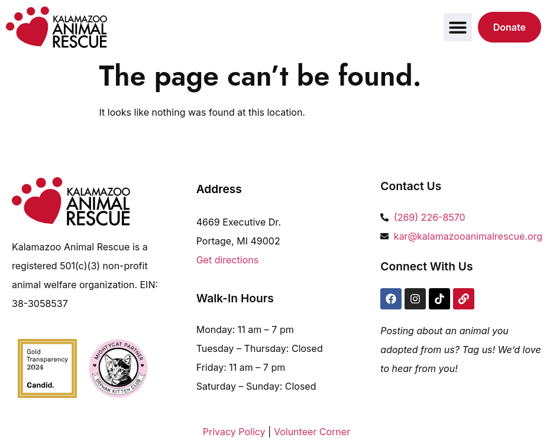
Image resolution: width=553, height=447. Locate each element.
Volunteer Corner (312, 432)
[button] (458, 27)
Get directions (227, 260)
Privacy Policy (234, 432)
